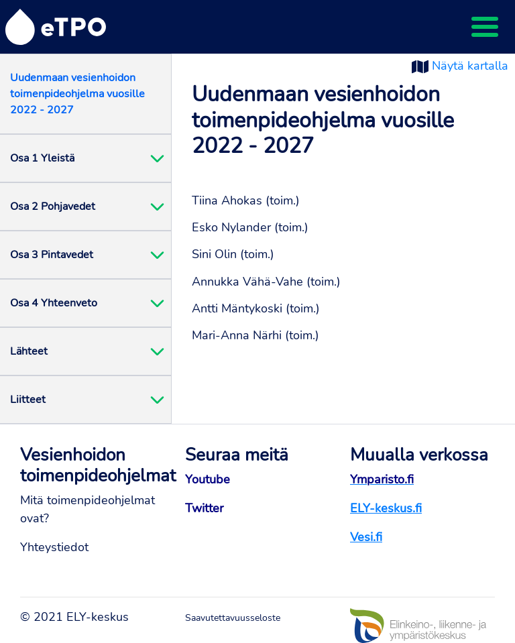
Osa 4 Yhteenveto (53, 303)
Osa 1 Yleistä (42, 158)
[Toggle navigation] (485, 26)
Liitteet (28, 399)
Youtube (207, 479)
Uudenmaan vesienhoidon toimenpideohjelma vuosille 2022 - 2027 (77, 93)
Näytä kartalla (470, 66)
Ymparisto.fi (382, 479)
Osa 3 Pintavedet (51, 254)
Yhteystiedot (54, 547)
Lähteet (29, 351)
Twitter (204, 508)
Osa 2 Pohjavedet (52, 206)
